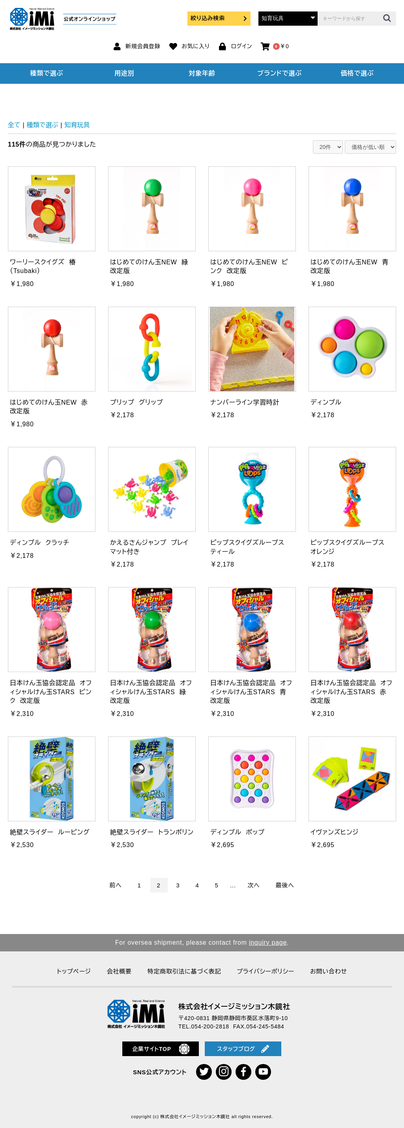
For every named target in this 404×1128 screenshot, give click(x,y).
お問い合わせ (328, 971)
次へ (254, 885)
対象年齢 (202, 73)
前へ (115, 885)
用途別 (124, 73)
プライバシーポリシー (265, 971)
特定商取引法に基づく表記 (184, 971)
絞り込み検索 (219, 18)
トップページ (74, 971)
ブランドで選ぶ (280, 73)
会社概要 (119, 971)
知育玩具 (77, 125)
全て (14, 125)
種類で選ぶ (47, 73)
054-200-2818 (210, 1026)
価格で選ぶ (357, 73)
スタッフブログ (243, 1049)
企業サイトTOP (160, 1049)
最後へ (285, 885)
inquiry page (268, 942)
